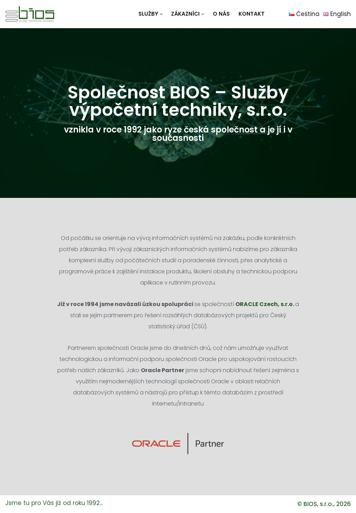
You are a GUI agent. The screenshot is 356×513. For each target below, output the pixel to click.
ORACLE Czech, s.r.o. (264, 304)
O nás (221, 13)
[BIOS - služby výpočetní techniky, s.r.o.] (29, 14)
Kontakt (251, 13)
